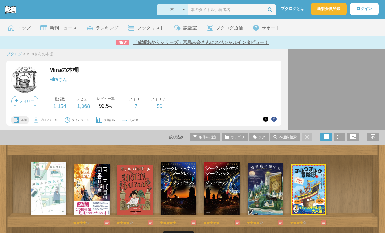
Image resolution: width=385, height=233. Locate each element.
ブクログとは (292, 8)
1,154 (59, 106)
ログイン (364, 8)
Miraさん (58, 79)
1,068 (83, 106)
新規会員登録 (328, 8)
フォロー (25, 101)
